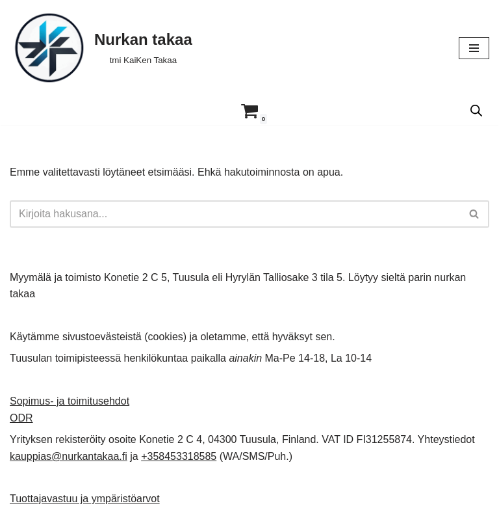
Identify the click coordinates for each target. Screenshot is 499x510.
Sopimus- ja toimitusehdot (69, 401)
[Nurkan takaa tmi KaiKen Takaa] (101, 48)
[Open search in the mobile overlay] (476, 110)
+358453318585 (178, 456)
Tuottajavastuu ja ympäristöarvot (85, 498)
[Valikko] (474, 48)
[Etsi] (235, 214)
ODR (21, 417)
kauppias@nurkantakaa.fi (68, 456)
